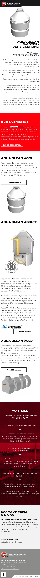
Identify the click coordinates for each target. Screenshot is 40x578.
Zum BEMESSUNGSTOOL (12, 145)
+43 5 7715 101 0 (11, 564)
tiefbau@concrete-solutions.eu (11, 542)
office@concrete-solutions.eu (10, 569)
